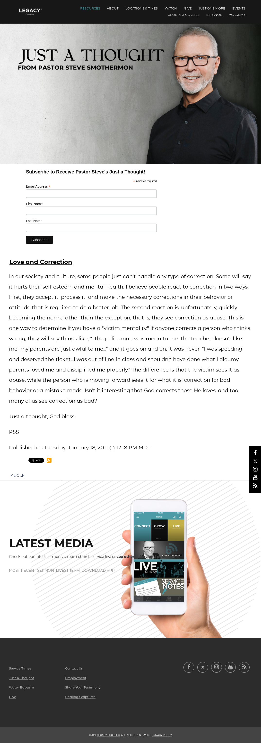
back (19, 475)
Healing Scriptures (80, 697)
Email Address (38, 186)
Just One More (212, 8)
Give (188, 8)
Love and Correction (40, 261)
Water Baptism (21, 687)
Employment (75, 678)
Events (238, 8)
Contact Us (74, 668)
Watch (171, 8)
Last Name (34, 221)
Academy (237, 15)
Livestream (68, 570)
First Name (34, 204)
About (112, 8)
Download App (98, 570)
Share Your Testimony (82, 687)
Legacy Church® (108, 735)
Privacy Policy (162, 735)
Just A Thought (21, 678)
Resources (90, 8)
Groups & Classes (184, 15)
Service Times (20, 668)
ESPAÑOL (214, 15)
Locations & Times (141, 8)
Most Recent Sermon (31, 570)
